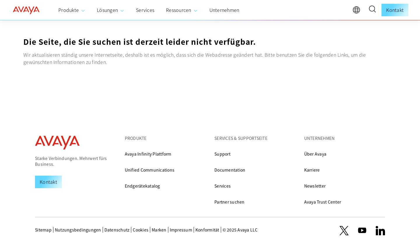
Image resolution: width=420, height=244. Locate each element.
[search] (372, 10)
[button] (372, 10)
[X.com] (344, 230)
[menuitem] (71, 10)
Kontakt (395, 9)
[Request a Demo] (48, 182)
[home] (26, 10)
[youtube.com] (362, 230)
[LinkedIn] (380, 230)
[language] (358, 11)
